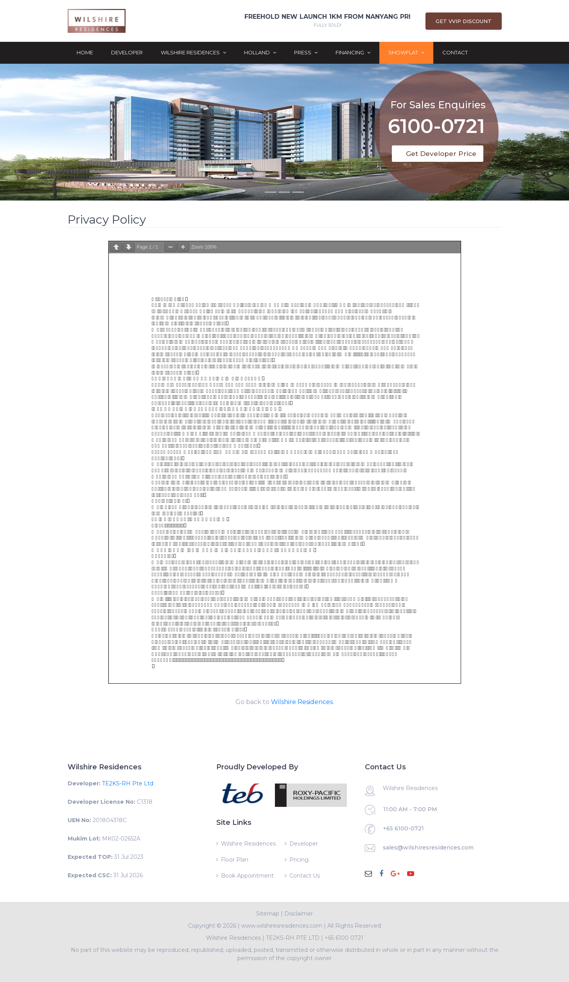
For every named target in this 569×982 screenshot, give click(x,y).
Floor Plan (234, 859)
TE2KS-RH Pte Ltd (127, 783)
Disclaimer (298, 913)
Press (306, 52)
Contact (455, 52)
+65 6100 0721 (344, 937)
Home (85, 52)
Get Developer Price (441, 154)
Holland (260, 52)
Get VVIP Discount (464, 21)
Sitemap (267, 913)
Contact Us (304, 875)
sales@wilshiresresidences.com (428, 847)
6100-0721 (436, 123)
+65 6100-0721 (403, 828)
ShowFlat (406, 52)
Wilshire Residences (193, 52)
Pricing (299, 859)
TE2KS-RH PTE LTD (293, 937)
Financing (353, 52)
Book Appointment (247, 875)
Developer (127, 52)
